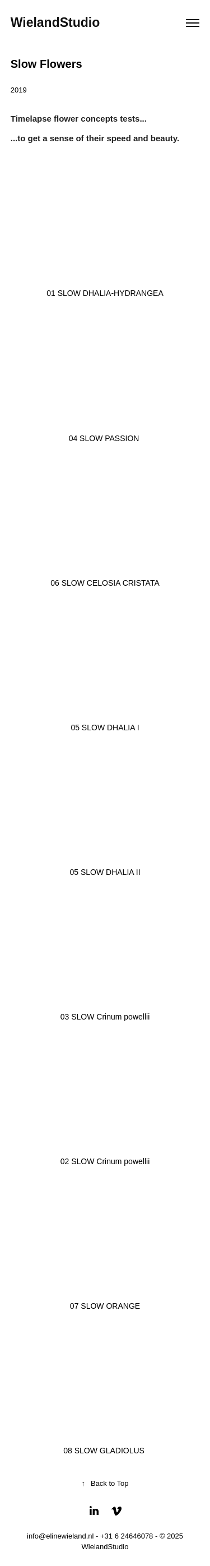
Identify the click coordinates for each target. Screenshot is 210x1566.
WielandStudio (55, 22)
